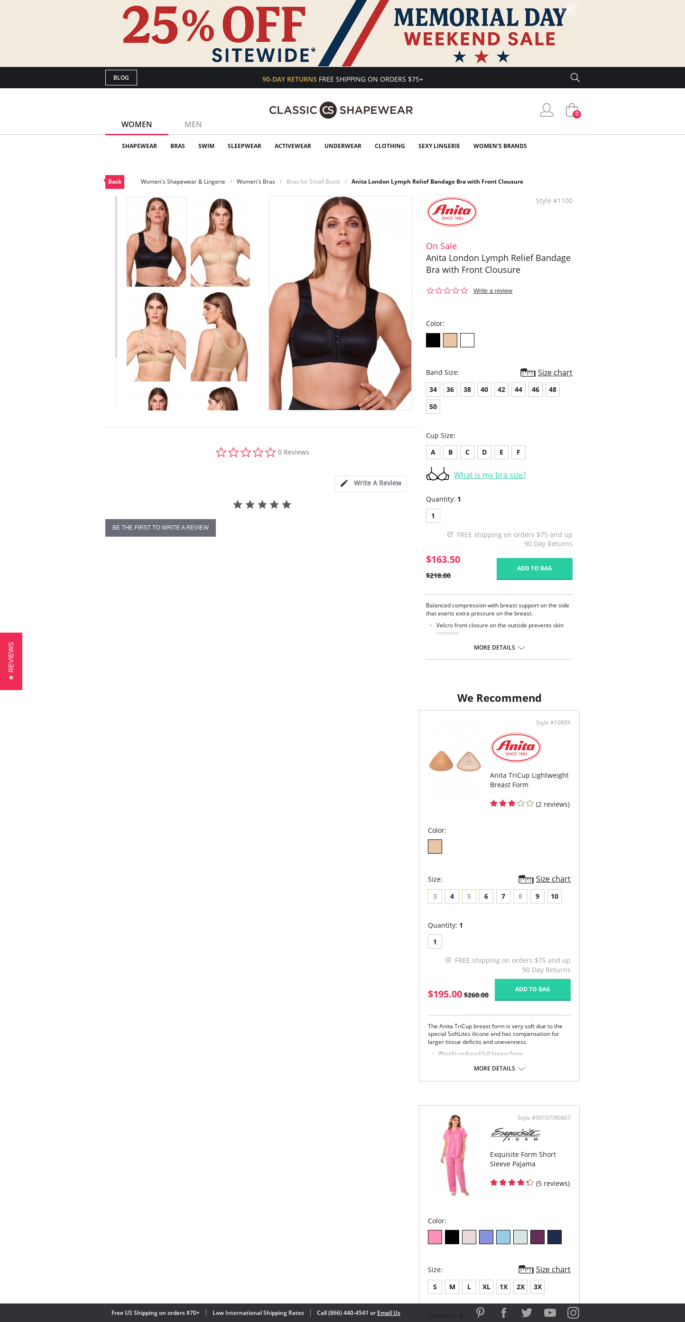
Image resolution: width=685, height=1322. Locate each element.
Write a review (492, 290)
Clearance (559, 146)
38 (467, 389)
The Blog (406, 1196)
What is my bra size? (490, 475)
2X (446, 900)
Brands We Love (418, 1181)
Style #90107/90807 (540, 732)
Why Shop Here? (417, 1150)
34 (433, 389)
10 (241, 900)
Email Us (388, 1313)
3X (463, 900)
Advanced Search (297, 1150)
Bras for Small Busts (313, 181)
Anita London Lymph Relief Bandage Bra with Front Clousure (437, 181)
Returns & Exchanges (304, 1212)
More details (494, 648)
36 (450, 389)
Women (136, 124)
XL (411, 900)
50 (433, 406)
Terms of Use (179, 1279)
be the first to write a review (160, 527)
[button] (11, 660)
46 (535, 389)
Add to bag (534, 568)
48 (552, 389)
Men (193, 124)
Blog (121, 78)
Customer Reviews (422, 1166)
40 (484, 389)
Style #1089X (311, 732)
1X (429, 900)
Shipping (281, 1196)
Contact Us (286, 1227)
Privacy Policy (415, 1212)
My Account (287, 1166)
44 (518, 389)
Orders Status (292, 1181)
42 (501, 389)
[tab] (371, 483)
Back (114, 181)
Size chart (555, 372)
